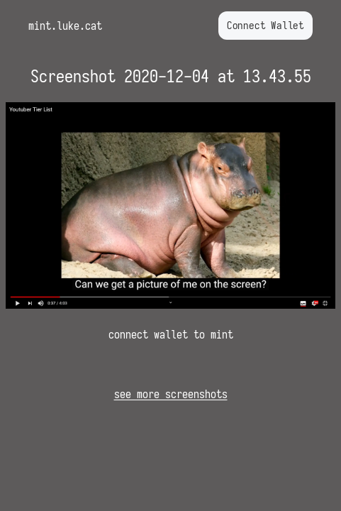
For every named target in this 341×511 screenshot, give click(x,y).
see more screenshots (171, 394)
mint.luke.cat (65, 25)
